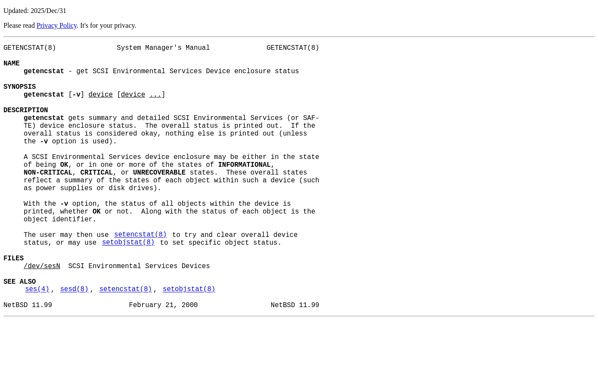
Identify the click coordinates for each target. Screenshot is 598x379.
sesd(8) (74, 344)
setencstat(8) (140, 277)
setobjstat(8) (128, 287)
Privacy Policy (56, 25)
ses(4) (37, 344)
